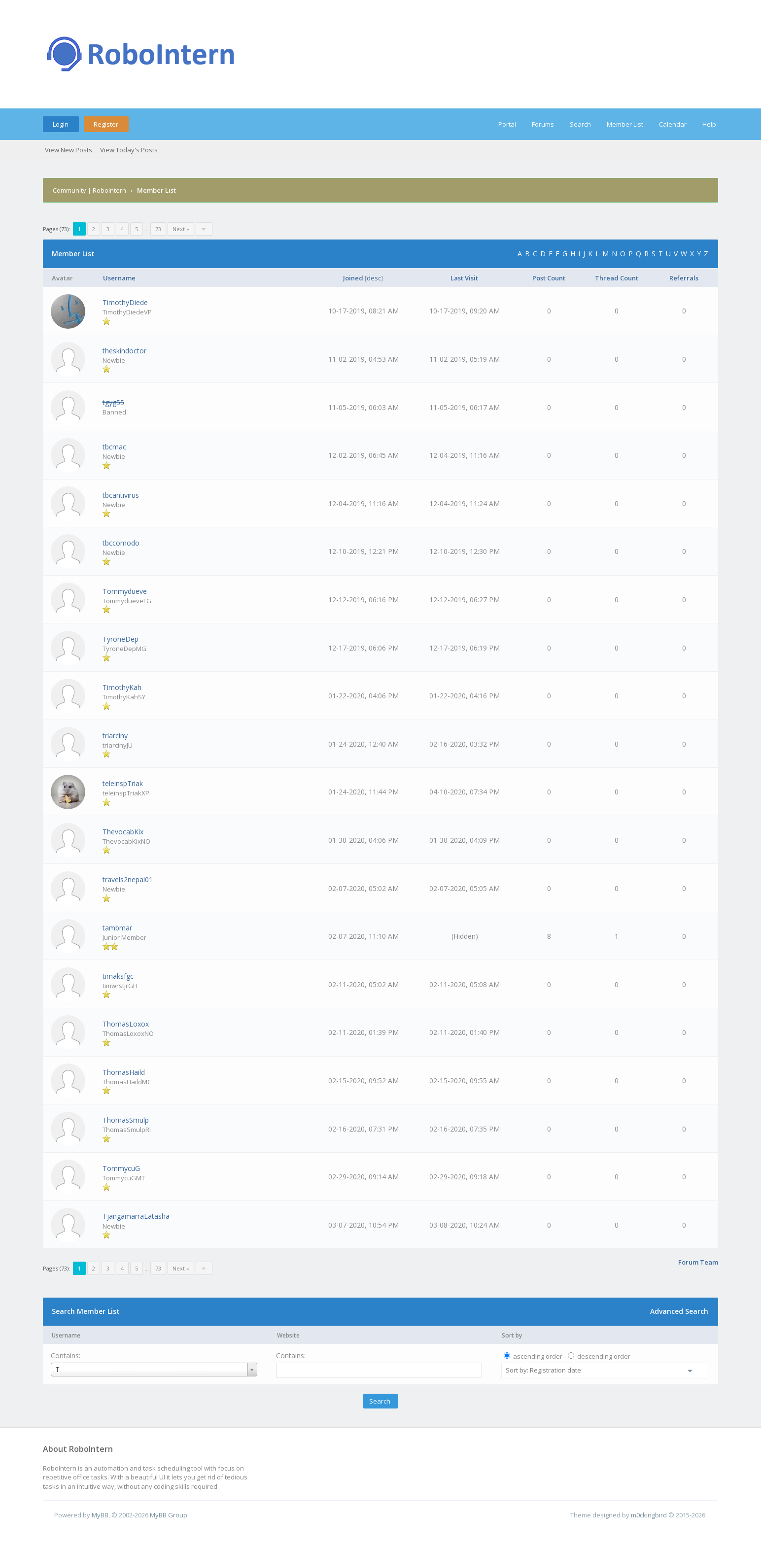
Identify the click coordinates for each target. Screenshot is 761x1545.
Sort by (512, 1335)
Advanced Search (679, 1311)
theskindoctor (124, 350)
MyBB (100, 1515)
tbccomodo (121, 543)
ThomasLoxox (126, 1024)
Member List (625, 124)
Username (66, 1335)
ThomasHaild (124, 1072)
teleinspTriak (123, 783)
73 (158, 229)
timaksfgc (118, 976)
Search (580, 124)
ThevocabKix (123, 831)
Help (709, 124)
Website (288, 1335)
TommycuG (121, 1168)
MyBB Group (168, 1515)
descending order (603, 1356)
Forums (543, 124)
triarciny (115, 735)
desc (374, 278)
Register (106, 124)
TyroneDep (120, 639)
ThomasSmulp (126, 1120)
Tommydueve (125, 591)
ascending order (537, 1356)
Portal (507, 124)
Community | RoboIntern (89, 190)
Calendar (673, 124)
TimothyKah (122, 687)
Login (61, 124)
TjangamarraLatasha (136, 1216)
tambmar (117, 927)
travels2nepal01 (128, 879)
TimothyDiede (125, 302)
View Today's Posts (129, 149)
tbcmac (114, 446)
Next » (181, 229)
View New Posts (68, 149)
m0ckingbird (649, 1515)
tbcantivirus (121, 495)
